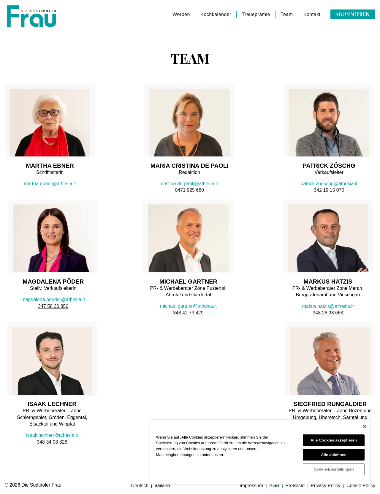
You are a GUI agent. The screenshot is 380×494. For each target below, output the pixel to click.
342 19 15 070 (329, 190)
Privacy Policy (326, 485)
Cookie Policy (360, 485)
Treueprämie (256, 14)
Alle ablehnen (333, 455)
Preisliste (295, 485)
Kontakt (312, 14)
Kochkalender (215, 14)
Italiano (162, 485)
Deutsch (140, 485)
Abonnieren (352, 14)
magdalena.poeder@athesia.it (53, 299)
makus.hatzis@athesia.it (328, 306)
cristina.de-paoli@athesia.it (189, 183)
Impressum (252, 485)
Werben (181, 14)
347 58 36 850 (53, 306)
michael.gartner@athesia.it (188, 305)
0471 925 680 (189, 190)
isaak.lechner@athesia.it (52, 435)
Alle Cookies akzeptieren (334, 440)
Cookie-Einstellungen (334, 469)
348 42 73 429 (188, 312)
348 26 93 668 (328, 312)
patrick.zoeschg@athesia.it (329, 183)
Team (287, 14)
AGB (275, 485)
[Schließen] (364, 426)
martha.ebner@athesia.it (50, 183)
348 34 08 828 (52, 442)
